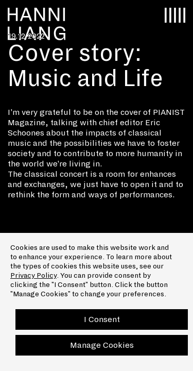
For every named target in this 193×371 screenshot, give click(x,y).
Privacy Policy (33, 275)
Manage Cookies (102, 345)
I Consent (102, 319)
